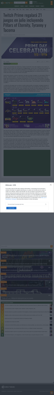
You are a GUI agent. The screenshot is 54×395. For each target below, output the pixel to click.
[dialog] (27, 197)
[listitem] (27, 204)
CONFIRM (11, 208)
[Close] (51, 185)
